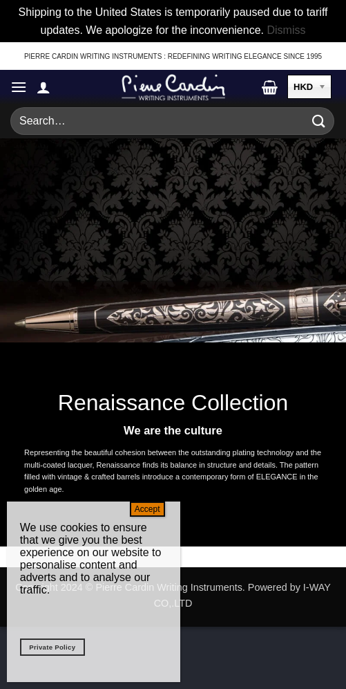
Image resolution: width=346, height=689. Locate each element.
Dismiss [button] (286, 30)
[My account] (43, 87)
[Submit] (319, 121)
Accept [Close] (147, 509)
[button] (18, 87)
